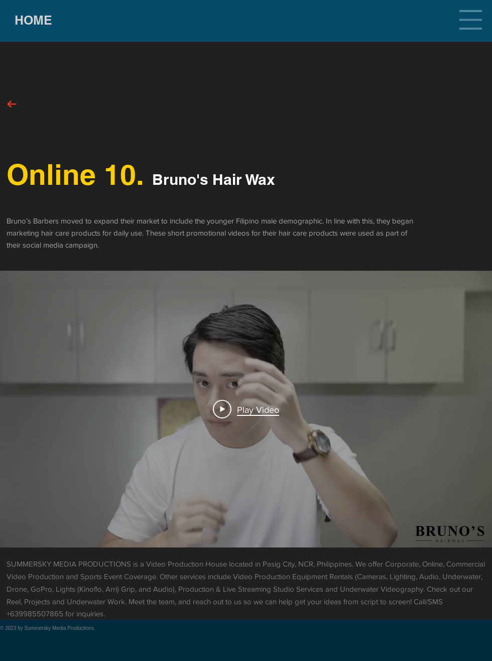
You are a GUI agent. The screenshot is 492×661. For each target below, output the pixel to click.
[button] (470, 20)
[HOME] (33, 20)
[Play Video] (246, 409)
